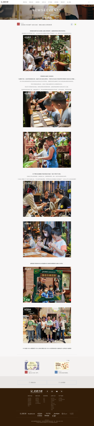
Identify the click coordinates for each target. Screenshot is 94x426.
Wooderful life (53, 399)
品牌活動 (29, 398)
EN (92, 2)
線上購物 (69, 2)
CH (88, 2)
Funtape (52, 408)
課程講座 (29, 403)
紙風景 (52, 405)
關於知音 (31, 2)
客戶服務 (50, 2)
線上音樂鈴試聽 (62, 399)
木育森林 (52, 400)
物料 (44, 399)
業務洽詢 (32, 382)
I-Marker (52, 407)
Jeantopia (53, 403)
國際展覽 (29, 404)
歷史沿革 (37, 399)
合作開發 (61, 382)
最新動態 (29, 399)
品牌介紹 (44, 2)
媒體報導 (29, 400)
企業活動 (60, 400)
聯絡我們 (63, 2)
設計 (44, 398)
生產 (44, 400)
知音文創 (52, 398)
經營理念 (37, 398)
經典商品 (37, 400)
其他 (28, 405)
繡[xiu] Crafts (53, 404)
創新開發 (38, 2)
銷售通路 (56, 2)
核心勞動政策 (38, 403)
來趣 (52, 409)
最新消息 (25, 2)
